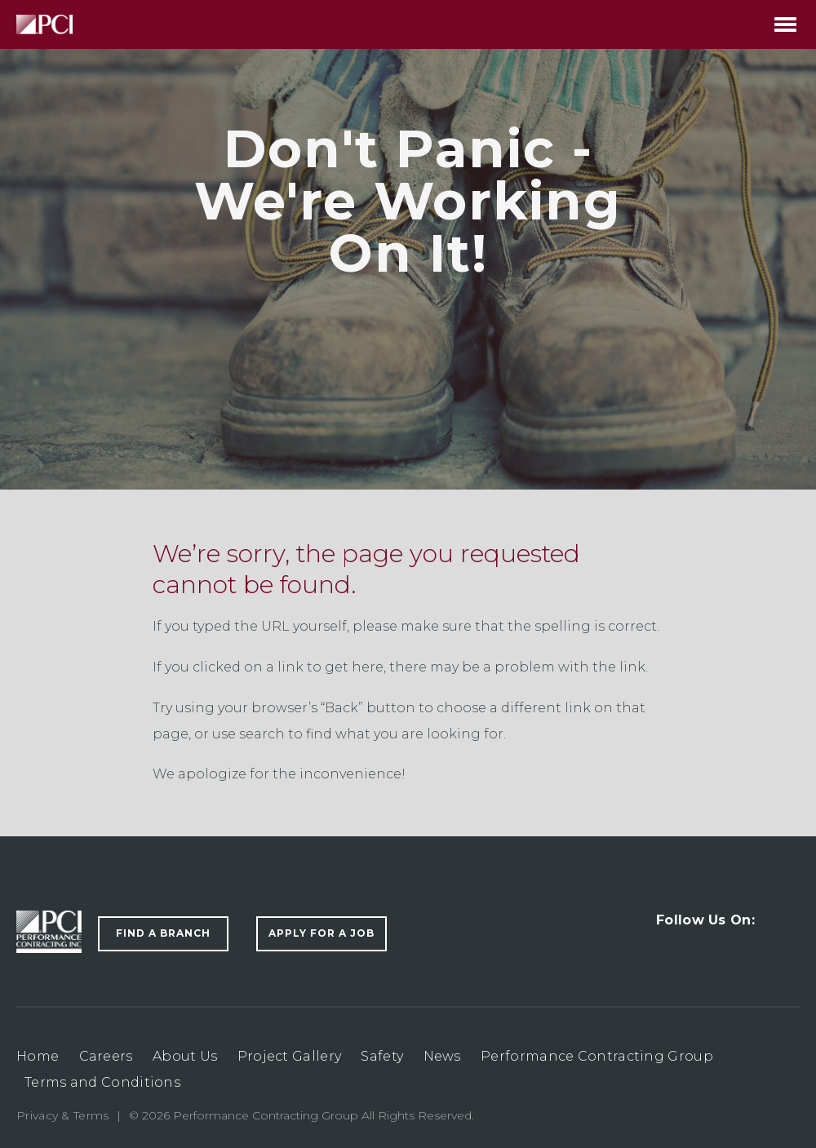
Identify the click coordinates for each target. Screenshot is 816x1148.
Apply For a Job (321, 933)
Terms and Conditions (102, 1082)
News (442, 1056)
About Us (185, 1056)
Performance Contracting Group (597, 1056)
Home (37, 1056)
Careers (106, 1056)
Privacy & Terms (62, 1115)
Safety (382, 1056)
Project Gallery (289, 1056)
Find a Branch (163, 933)
